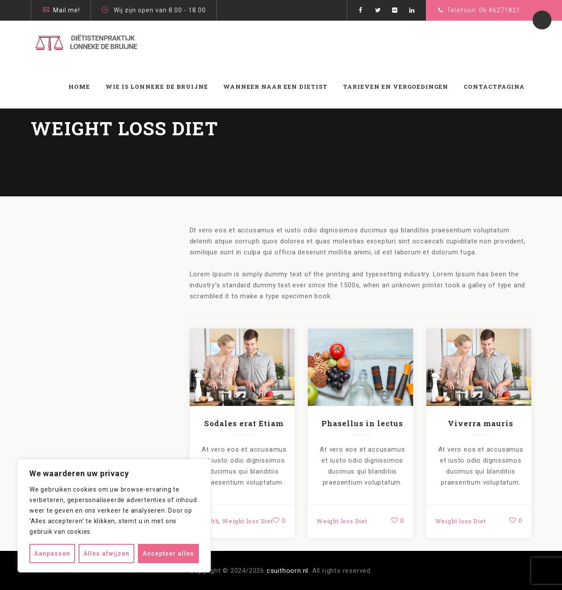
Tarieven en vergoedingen (395, 86)
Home (79, 86)
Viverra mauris (480, 423)
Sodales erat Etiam (244, 423)
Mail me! (66, 10)
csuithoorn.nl (287, 571)
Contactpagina (494, 86)
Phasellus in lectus (362, 423)
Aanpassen (52, 553)
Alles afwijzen (106, 553)
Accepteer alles (168, 553)
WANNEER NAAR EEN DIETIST (275, 86)
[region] (114, 515)
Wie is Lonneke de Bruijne (156, 86)
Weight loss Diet (247, 521)
